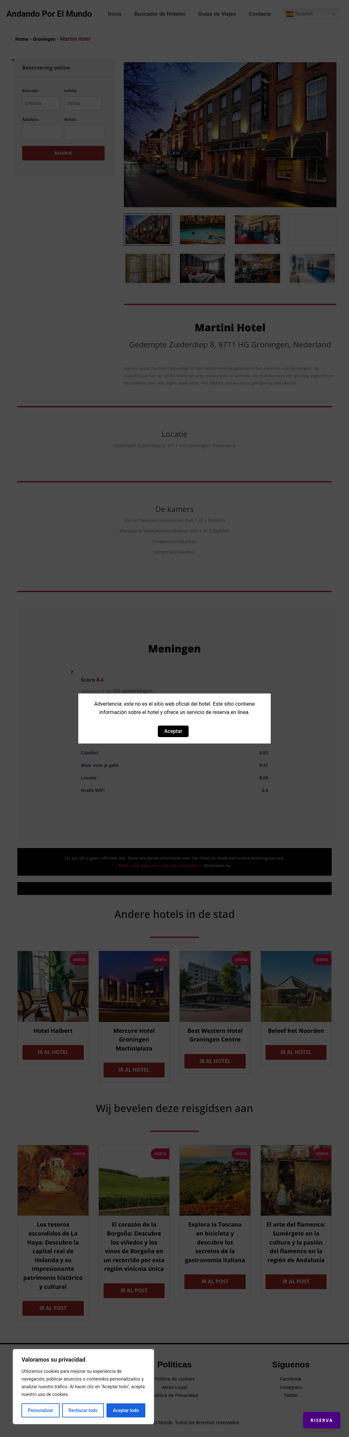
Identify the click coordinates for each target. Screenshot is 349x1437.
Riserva (316, 1414)
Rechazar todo (83, 1410)
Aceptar (173, 731)
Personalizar (40, 1410)
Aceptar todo (126, 1410)
